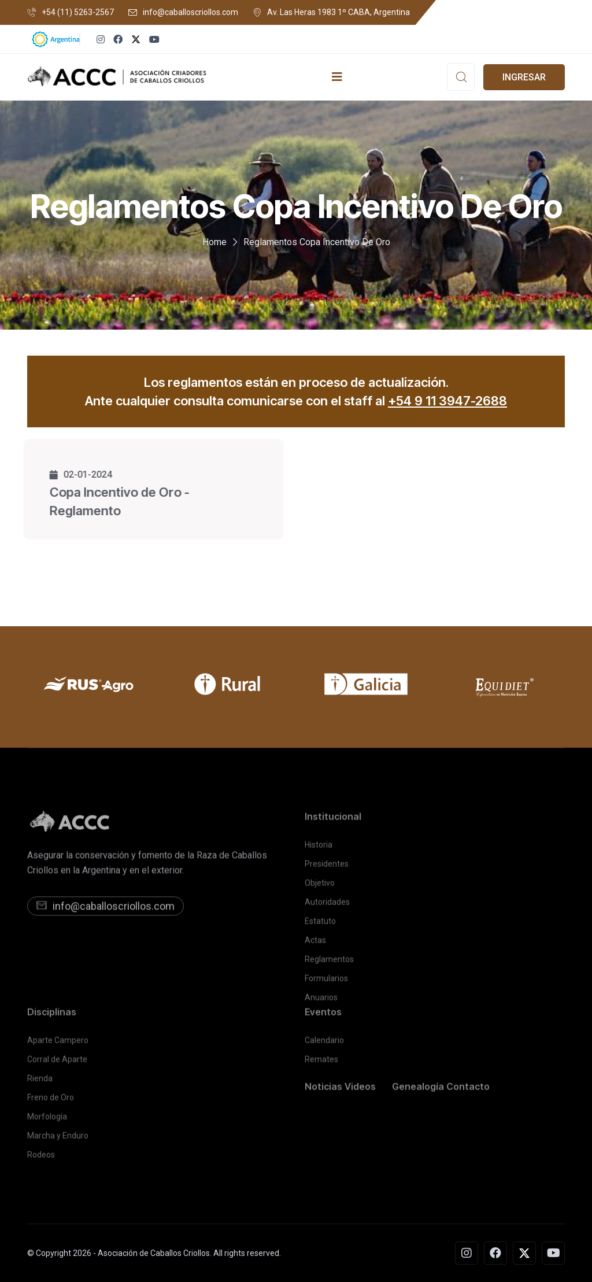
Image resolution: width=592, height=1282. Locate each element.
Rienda (40, 1083)
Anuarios (321, 1002)
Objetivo (320, 887)
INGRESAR (524, 77)
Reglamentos (329, 964)
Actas (315, 945)
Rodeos (41, 1159)
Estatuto (320, 925)
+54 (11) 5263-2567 (78, 12)
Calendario (324, 1045)
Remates (321, 1064)
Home (214, 242)
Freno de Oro (50, 1102)
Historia (318, 849)
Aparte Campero (57, 1045)
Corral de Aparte (57, 1064)
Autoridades (327, 906)
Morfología (47, 1121)
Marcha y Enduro (57, 1140)
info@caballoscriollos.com (190, 12)
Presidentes (327, 868)
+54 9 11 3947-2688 (447, 400)
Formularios (326, 983)
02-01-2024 (76, 474)
